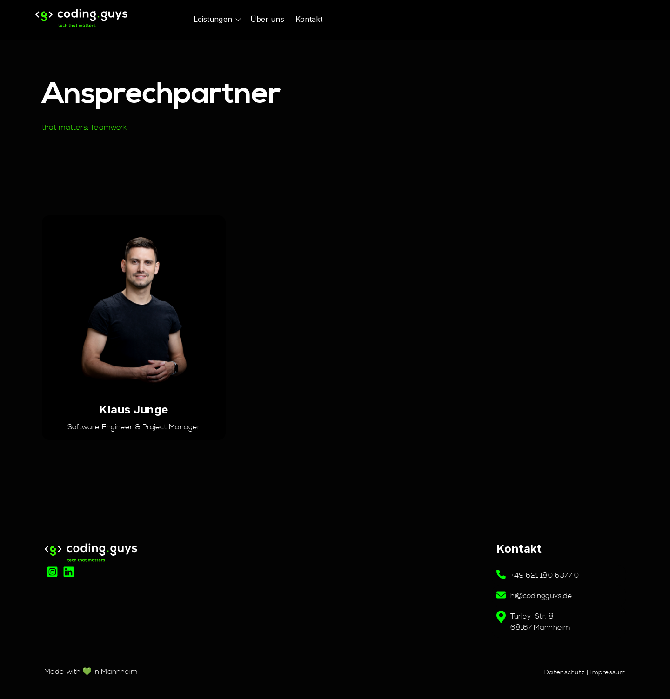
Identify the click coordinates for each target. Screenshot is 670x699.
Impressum (608, 672)
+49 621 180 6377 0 (544, 575)
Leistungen (213, 19)
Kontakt (309, 19)
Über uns (267, 19)
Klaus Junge (133, 409)
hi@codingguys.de (541, 595)
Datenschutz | (567, 672)
